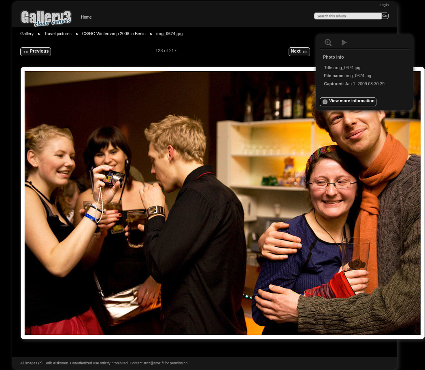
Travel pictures (58, 34)
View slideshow (344, 42)
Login (384, 5)
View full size (328, 42)
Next (299, 52)
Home (86, 17)
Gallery (27, 34)
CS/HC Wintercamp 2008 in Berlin (114, 34)
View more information (348, 102)
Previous (35, 52)
